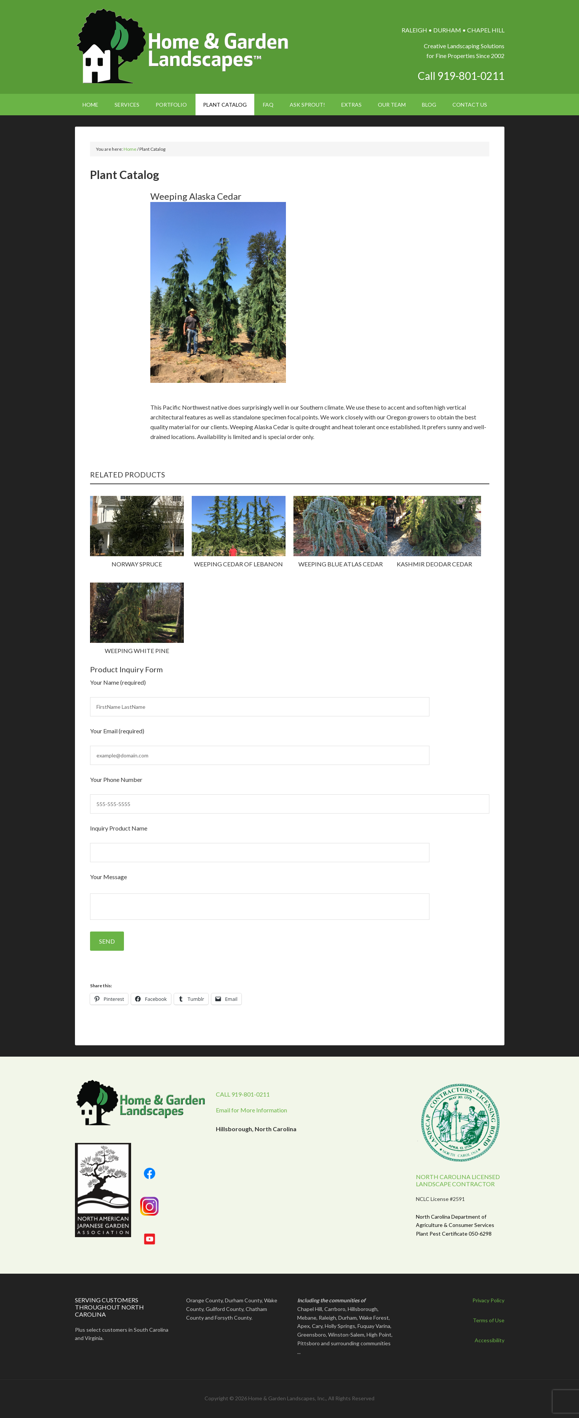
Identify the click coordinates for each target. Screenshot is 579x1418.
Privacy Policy (488, 1300)
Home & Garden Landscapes (183, 46)
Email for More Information (251, 1110)
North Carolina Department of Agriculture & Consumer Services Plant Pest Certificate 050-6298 (455, 1225)
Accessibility (489, 1340)
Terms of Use (488, 1320)
